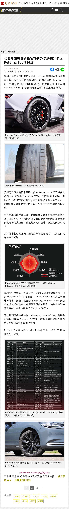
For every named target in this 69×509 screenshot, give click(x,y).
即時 (21, 3)
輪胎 (17, 496)
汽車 (2, 52)
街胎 (45, 496)
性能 (37, 496)
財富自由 (37, 3)
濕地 (17, 501)
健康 (60, 3)
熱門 (26, 3)
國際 (65, 3)
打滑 (41, 501)
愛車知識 (11, 52)
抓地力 (54, 496)
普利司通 (26, 496)
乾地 (25, 501)
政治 (31, 3)
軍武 (45, 3)
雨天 (33, 501)
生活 (55, 3)
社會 (50, 3)
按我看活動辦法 (23, 480)
